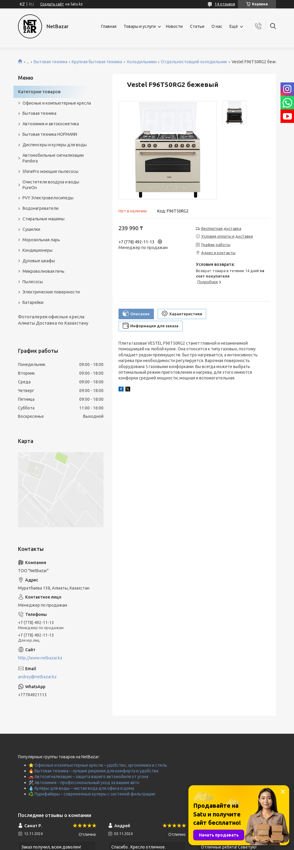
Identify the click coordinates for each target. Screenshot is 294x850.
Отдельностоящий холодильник (194, 61)
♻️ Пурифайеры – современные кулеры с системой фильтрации (91, 794)
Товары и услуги (140, 26)
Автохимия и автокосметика (50, 123)
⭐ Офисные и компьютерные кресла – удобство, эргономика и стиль (97, 765)
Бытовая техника (51, 61)
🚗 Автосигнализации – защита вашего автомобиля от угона (88, 776)
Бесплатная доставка (221, 228)
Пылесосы (32, 281)
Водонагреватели (40, 208)
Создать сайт (52, 4)
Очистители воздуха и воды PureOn (50, 185)
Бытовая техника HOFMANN (49, 134)
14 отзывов (225, 4)
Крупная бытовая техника (97, 61)
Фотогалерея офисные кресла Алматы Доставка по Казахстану (53, 319)
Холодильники (142, 61)
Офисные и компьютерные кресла (56, 103)
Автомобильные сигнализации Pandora (53, 158)
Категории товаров (39, 91)
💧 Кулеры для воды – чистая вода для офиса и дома (81, 788)
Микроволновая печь (43, 271)
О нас (217, 26)
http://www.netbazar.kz (40, 657)
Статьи (197, 26)
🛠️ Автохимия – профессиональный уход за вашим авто (84, 782)
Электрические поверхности (51, 292)
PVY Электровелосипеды (48, 197)
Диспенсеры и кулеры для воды (54, 144)
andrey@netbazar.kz (37, 676)
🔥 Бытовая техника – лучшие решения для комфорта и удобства (93, 770)
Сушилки (31, 229)
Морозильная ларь (41, 239)
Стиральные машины (43, 218)
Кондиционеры (37, 250)
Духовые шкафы (38, 260)
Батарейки (33, 302)
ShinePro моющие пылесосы (50, 171)
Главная (108, 26)
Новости (174, 26)
